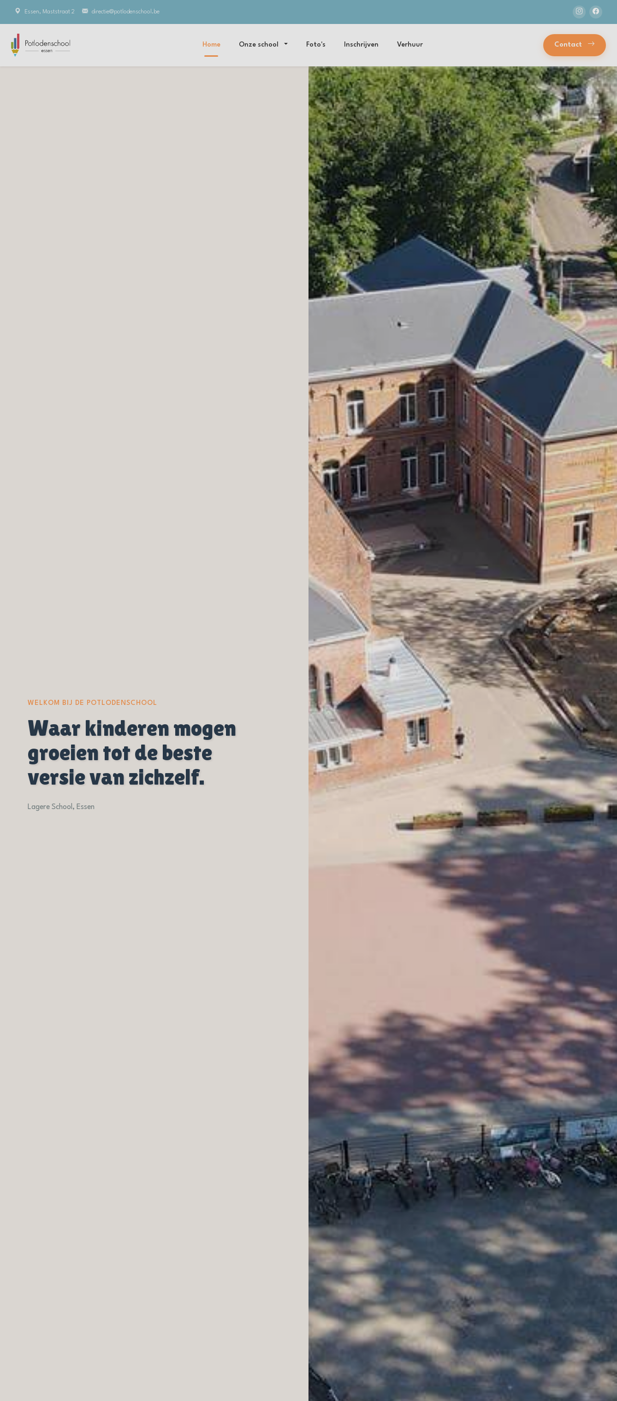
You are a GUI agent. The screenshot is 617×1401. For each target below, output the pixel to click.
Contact (574, 44)
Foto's (316, 44)
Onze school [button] (259, 44)
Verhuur (410, 44)
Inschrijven (361, 44)
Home (211, 44)
